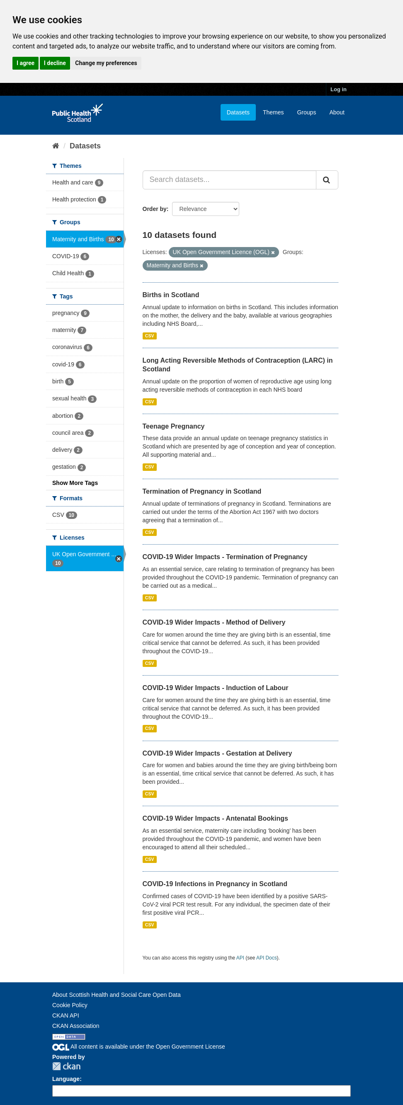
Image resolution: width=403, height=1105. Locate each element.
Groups (306, 112)
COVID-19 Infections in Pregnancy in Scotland (215, 883)
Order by (155, 209)
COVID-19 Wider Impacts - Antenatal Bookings (215, 818)
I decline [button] (55, 63)
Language (66, 1079)
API (240, 958)
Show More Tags (75, 483)
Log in (338, 89)
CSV (149, 335)
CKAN (66, 1066)
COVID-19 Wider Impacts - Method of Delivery (214, 622)
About (337, 112)
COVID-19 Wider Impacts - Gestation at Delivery (217, 753)
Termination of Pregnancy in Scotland (202, 491)
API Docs (266, 958)
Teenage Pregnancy (174, 426)
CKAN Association (76, 1026)
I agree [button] (25, 63)
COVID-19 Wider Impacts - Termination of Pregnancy (225, 556)
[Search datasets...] (230, 179)
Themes (273, 112)
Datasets (238, 112)
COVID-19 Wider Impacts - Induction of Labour (216, 687)
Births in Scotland (171, 294)
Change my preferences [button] (106, 63)
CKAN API (65, 1015)
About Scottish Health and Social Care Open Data (116, 994)
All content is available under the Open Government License (138, 1046)
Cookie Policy (69, 1005)
